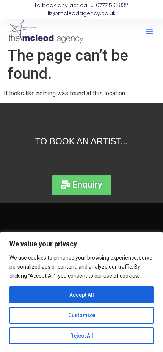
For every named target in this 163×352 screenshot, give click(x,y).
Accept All (81, 295)
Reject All (81, 336)
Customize (81, 315)
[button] (149, 31)
